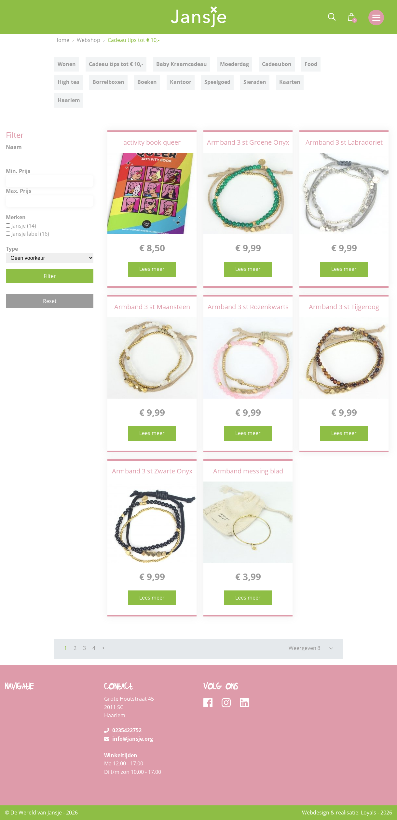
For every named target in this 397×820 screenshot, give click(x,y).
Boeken (147, 82)
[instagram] (228, 703)
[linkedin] (244, 703)
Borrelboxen (108, 82)
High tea (68, 82)
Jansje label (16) (30, 233)
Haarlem (69, 100)
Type (12, 248)
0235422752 (123, 730)
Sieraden (254, 82)
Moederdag (234, 64)
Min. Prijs (18, 171)
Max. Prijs (18, 190)
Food (311, 64)
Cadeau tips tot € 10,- (116, 64)
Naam (14, 147)
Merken (16, 217)
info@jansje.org (128, 738)
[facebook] (210, 703)
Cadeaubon (277, 64)
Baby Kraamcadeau (181, 64)
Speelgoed (217, 82)
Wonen (67, 64)
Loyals (368, 812)
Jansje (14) (23, 225)
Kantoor (180, 82)
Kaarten (289, 82)
